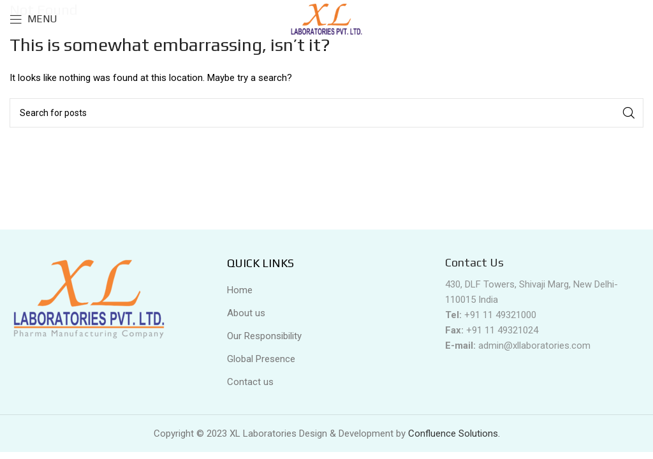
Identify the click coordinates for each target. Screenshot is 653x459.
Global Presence (261, 359)
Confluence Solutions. (454, 433)
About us (246, 313)
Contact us (250, 382)
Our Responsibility (264, 336)
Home (240, 290)
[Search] (326, 112)
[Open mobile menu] (33, 19)
